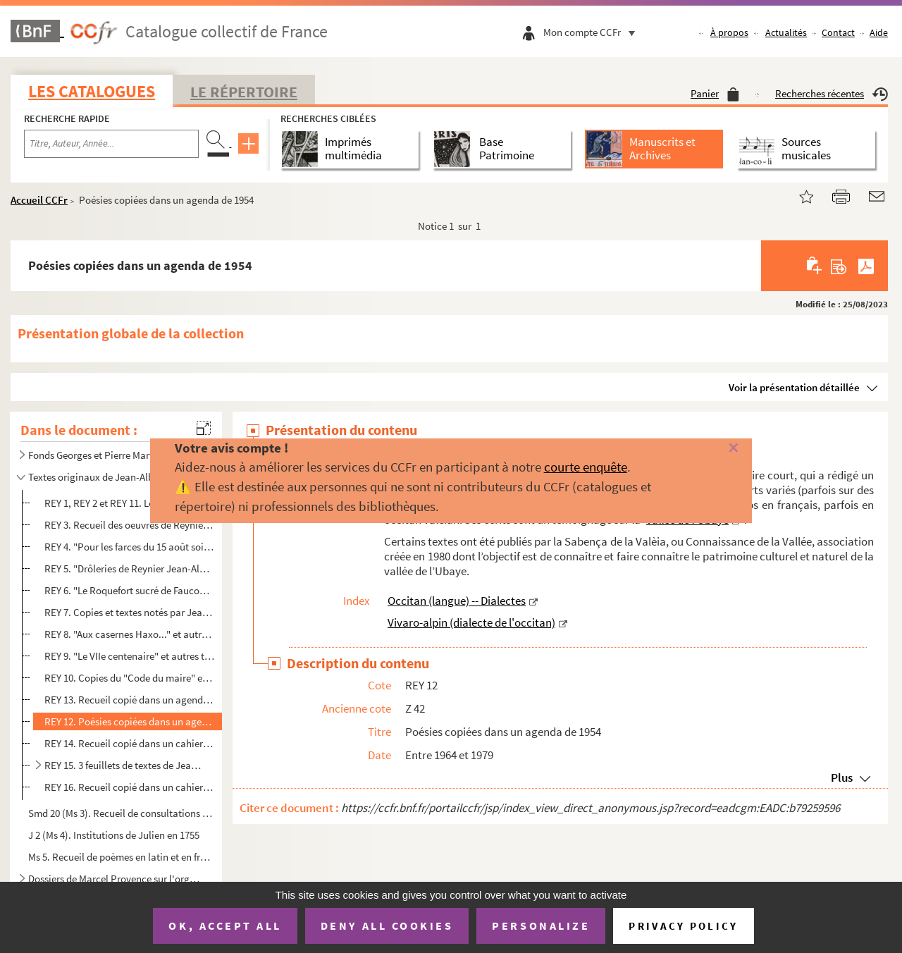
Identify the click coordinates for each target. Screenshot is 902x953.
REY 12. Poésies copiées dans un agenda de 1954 (129, 721)
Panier (715, 93)
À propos (729, 32)
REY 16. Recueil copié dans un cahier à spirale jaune (129, 787)
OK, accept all (224, 925)
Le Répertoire (243, 92)
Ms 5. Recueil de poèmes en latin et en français (120, 856)
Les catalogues (91, 91)
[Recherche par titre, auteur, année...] (111, 144)
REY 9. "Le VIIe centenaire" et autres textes (129, 656)
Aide (879, 32)
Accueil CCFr (39, 200)
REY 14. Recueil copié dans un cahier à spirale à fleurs (129, 743)
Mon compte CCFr (592, 32)
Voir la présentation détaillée (794, 387)
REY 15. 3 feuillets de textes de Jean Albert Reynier (123, 765)
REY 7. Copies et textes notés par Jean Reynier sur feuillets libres (129, 612)
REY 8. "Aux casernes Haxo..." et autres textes (129, 634)
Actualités (786, 32)
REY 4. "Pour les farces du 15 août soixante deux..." (129, 546)
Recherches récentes (831, 93)
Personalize (541, 925)
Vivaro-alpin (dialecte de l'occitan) (471, 622)
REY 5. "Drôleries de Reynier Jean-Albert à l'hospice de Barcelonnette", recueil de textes (129, 568)
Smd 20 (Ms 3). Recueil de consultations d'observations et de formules (120, 813)
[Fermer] (714, 448)
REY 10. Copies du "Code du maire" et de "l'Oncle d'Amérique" (129, 677)
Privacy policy (683, 926)
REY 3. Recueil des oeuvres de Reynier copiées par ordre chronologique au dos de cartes (129, 524)
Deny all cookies (387, 925)
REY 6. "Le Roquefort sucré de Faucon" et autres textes (129, 590)
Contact (838, 32)
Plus (842, 777)
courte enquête (585, 466)
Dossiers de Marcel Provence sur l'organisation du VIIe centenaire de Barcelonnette (115, 878)
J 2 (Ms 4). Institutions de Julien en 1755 (113, 835)
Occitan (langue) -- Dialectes (457, 600)
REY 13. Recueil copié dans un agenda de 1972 (129, 699)
